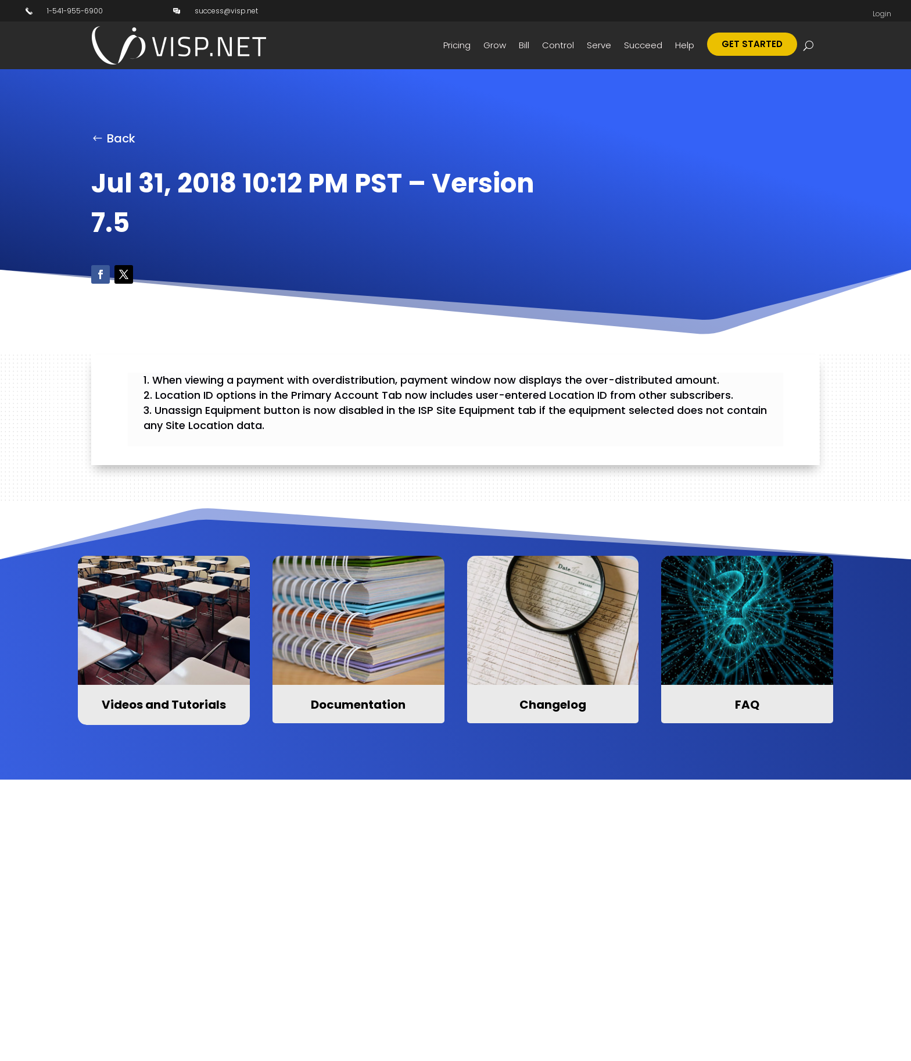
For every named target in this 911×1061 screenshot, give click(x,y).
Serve (599, 45)
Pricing (457, 45)
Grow (494, 45)
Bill (524, 45)
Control (558, 45)
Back (121, 138)
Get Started (752, 44)
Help (684, 45)
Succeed (643, 45)
